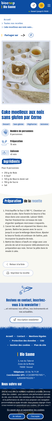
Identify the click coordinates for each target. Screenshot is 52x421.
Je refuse (16, 416)
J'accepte (35, 416)
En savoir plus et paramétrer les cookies (25, 410)
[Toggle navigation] (49, 6)
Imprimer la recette (18, 273)
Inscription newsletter (26, 320)
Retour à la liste (16, 264)
